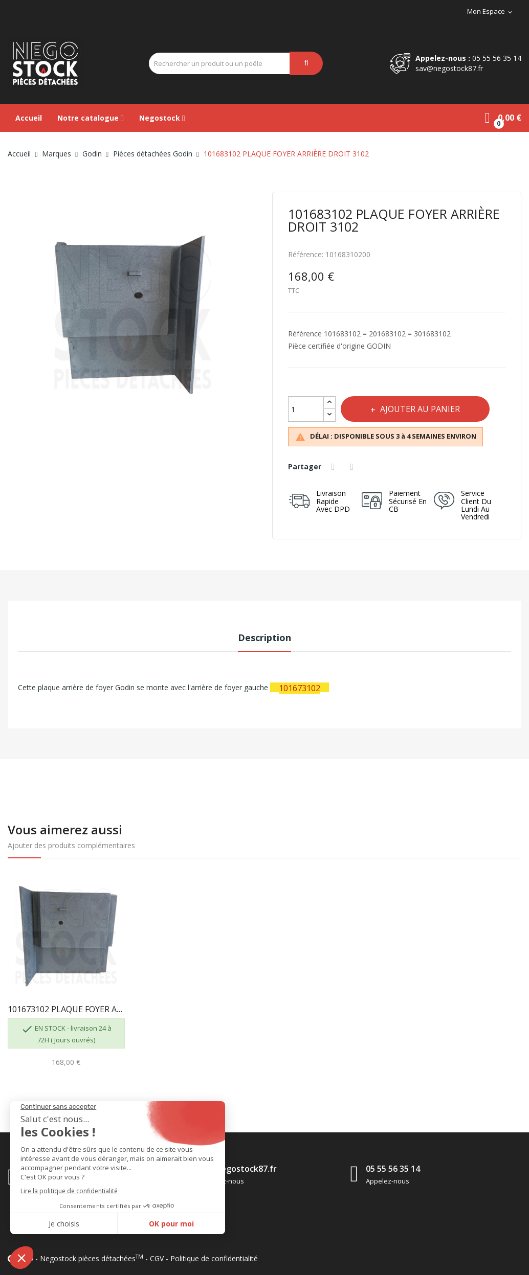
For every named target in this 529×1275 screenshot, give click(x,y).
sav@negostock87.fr (449, 68)
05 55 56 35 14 (496, 58)
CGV (157, 1258)
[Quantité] (306, 409)
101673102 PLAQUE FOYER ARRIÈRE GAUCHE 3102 (66, 1009)
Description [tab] (264, 637)
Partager (334, 466)
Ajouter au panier (420, 409)
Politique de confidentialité (214, 1258)
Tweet (353, 466)
